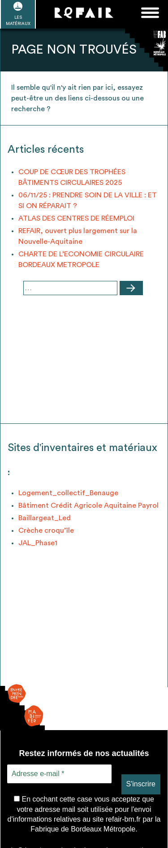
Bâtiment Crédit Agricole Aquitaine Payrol (88, 505)
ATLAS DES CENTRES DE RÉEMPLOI (76, 218)
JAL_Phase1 (37, 543)
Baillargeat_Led (44, 518)
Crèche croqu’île (46, 530)
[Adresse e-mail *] (59, 773)
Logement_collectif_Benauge (68, 493)
